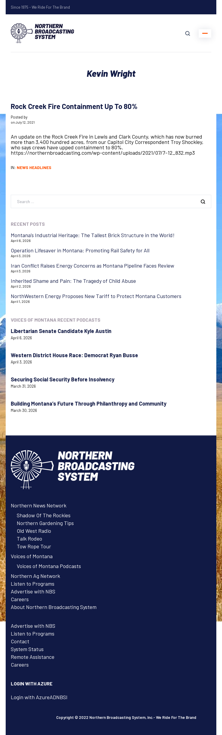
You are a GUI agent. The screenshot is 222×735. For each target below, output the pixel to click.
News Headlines (34, 167)
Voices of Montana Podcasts (49, 566)
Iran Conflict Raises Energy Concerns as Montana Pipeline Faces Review (92, 265)
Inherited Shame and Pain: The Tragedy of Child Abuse (73, 280)
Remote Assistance (32, 656)
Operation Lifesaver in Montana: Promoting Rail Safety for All (80, 250)
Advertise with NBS (33, 591)
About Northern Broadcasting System (54, 607)
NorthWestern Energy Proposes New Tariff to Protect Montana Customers (96, 296)
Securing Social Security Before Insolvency (62, 379)
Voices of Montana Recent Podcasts (55, 320)
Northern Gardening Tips (45, 523)
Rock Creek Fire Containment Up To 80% (74, 106)
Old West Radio (34, 530)
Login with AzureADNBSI (39, 697)
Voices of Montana (32, 556)
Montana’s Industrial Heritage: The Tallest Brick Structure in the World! (92, 235)
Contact (20, 641)
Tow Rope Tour (34, 546)
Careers (20, 599)
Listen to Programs (32, 583)
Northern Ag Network (35, 576)
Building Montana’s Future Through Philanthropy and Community (88, 403)
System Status (27, 649)
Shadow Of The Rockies (44, 515)
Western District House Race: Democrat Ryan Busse (74, 355)
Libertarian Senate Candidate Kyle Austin (61, 331)
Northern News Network (38, 505)
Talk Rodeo (29, 538)
